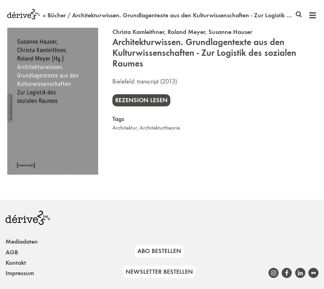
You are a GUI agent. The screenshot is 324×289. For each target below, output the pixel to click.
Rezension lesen (141, 100)
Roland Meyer (186, 32)
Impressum (20, 273)
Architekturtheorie (159, 127)
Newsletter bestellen (159, 271)
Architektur (124, 127)
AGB (12, 252)
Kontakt (16, 262)
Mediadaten (22, 241)
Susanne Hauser (230, 32)
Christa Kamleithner (138, 32)
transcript (148, 81)
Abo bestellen (159, 251)
